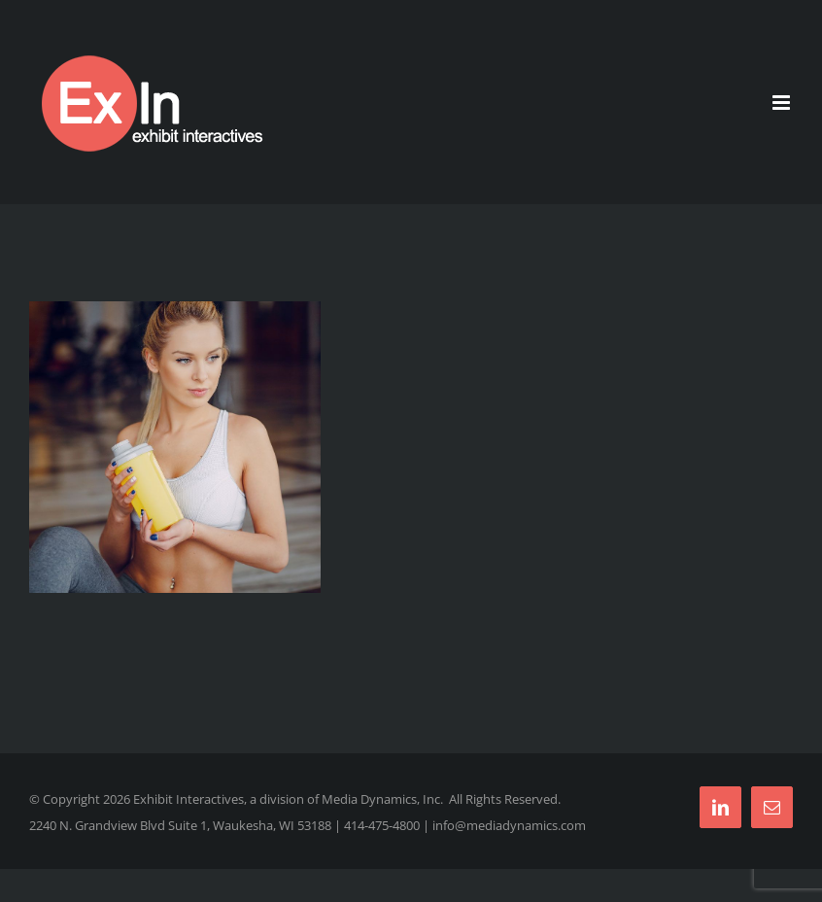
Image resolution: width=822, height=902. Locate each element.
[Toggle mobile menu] (782, 102)
